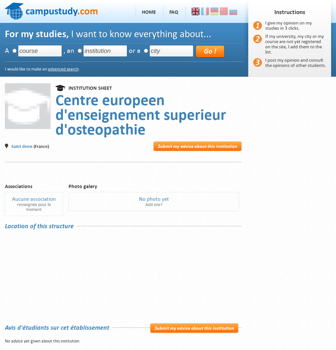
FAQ (173, 12)
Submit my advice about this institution (197, 146)
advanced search (63, 69)
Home (149, 12)
